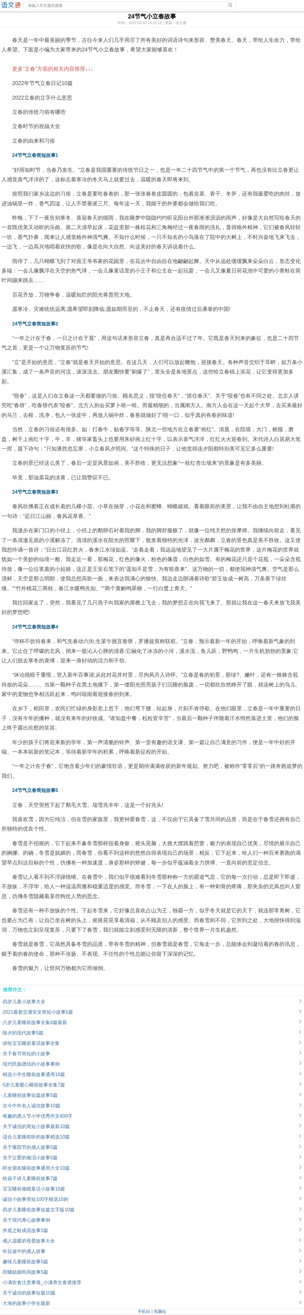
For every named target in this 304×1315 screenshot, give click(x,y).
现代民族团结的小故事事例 (31, 1064)
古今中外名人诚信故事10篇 (31, 1105)
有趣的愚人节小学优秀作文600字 (37, 1116)
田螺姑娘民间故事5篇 (25, 1272)
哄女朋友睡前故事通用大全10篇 (36, 1168)
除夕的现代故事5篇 (23, 1032)
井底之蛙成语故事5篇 (25, 1230)
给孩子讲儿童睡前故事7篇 (30, 1178)
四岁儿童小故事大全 (24, 1001)
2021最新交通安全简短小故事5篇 (38, 1012)
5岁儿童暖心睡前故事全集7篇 (34, 1084)
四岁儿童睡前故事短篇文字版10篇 (39, 1209)
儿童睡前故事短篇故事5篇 (30, 1095)
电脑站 (160, 1311)
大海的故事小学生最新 (26, 1303)
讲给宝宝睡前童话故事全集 (31, 1043)
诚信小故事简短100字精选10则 (35, 1199)
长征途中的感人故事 (24, 1251)
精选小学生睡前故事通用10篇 (34, 1074)
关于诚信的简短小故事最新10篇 (36, 1126)
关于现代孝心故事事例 (26, 1220)
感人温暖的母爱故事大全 (29, 1240)
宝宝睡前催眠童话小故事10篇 (34, 1188)
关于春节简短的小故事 (26, 1053)
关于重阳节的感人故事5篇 (30, 1147)
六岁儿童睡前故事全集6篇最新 (35, 1022)
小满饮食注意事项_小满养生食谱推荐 (42, 1282)
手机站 (144, 1311)
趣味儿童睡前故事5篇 (25, 1261)
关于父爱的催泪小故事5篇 (30, 1157)
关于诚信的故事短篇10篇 (29, 1292)
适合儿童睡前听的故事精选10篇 (36, 1136)
